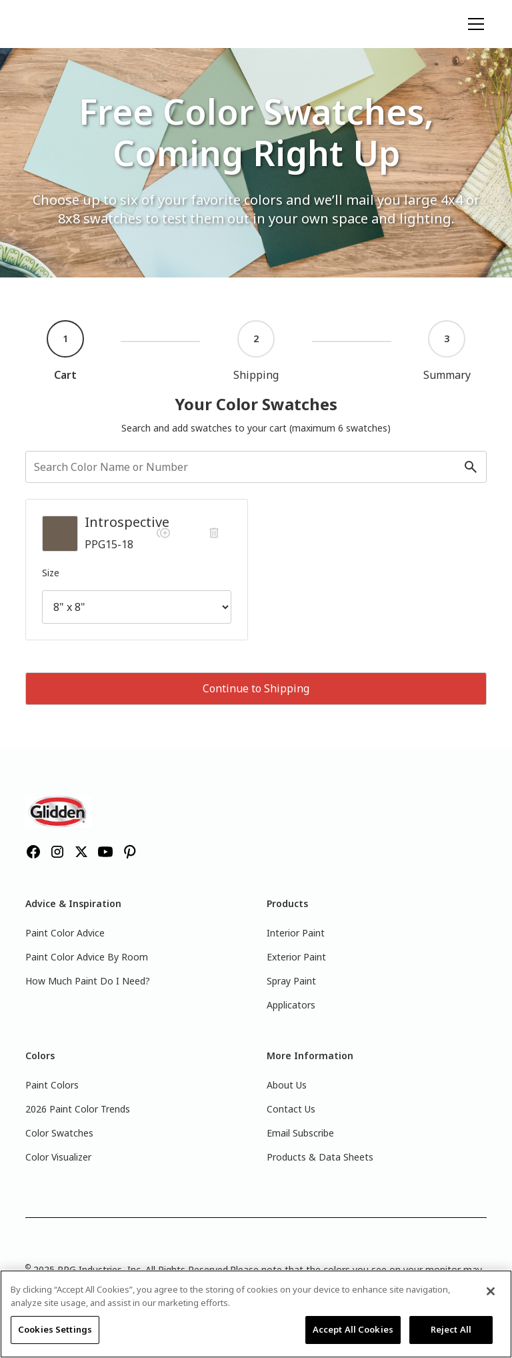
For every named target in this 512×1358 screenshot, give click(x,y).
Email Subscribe (300, 1133)
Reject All (451, 1329)
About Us (287, 1085)
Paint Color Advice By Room (86, 956)
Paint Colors (52, 1085)
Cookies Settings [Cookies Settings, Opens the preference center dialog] (55, 1329)
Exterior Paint (296, 956)
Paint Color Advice (65, 932)
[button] (473, 24)
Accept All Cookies (353, 1329)
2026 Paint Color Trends (77, 1109)
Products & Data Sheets (320, 1157)
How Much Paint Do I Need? (87, 980)
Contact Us (291, 1109)
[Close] (490, 1291)
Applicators (291, 1004)
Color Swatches (59, 1133)
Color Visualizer (58, 1157)
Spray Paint (291, 980)
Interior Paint (296, 932)
